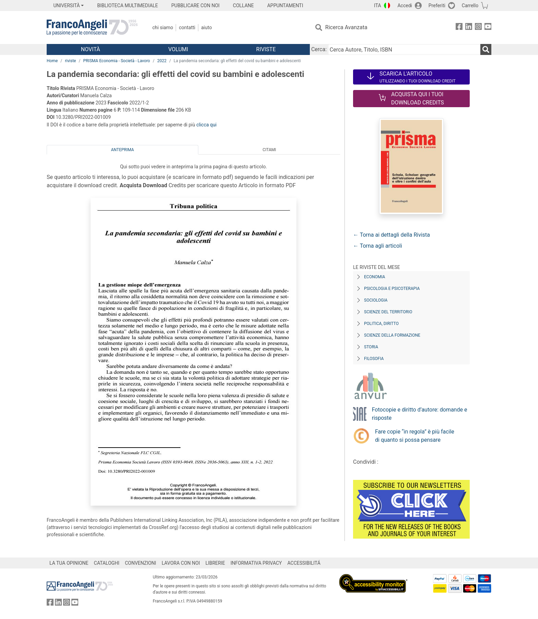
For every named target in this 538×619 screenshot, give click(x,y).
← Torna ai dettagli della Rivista (391, 235)
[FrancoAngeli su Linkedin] (468, 27)
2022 (161, 60)
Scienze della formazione (392, 335)
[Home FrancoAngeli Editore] (92, 27)
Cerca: (319, 49)
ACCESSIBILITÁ (304, 563)
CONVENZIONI (140, 563)
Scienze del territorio (388, 312)
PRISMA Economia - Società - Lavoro (116, 60)
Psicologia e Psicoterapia (392, 288)
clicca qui (206, 124)
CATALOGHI (106, 563)
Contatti (187, 27)
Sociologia (375, 300)
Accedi (404, 5)
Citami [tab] (269, 149)
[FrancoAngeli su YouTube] (487, 27)
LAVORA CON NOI (181, 563)
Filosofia (374, 358)
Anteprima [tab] (122, 149)
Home (52, 60)
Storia (371, 347)
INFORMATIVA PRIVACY (256, 563)
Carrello (470, 5)
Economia (374, 276)
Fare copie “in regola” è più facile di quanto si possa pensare (414, 435)
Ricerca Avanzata (346, 27)
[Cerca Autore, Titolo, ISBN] (404, 49)
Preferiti (437, 5)
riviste (70, 60)
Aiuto (206, 27)
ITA (377, 5)
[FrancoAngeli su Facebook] (459, 27)
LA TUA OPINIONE (69, 563)
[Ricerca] (485, 49)
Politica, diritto (381, 323)
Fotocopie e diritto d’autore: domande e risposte (419, 413)
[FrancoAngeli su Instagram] (478, 27)
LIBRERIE (215, 563)
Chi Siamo (162, 27)
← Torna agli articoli (377, 246)
